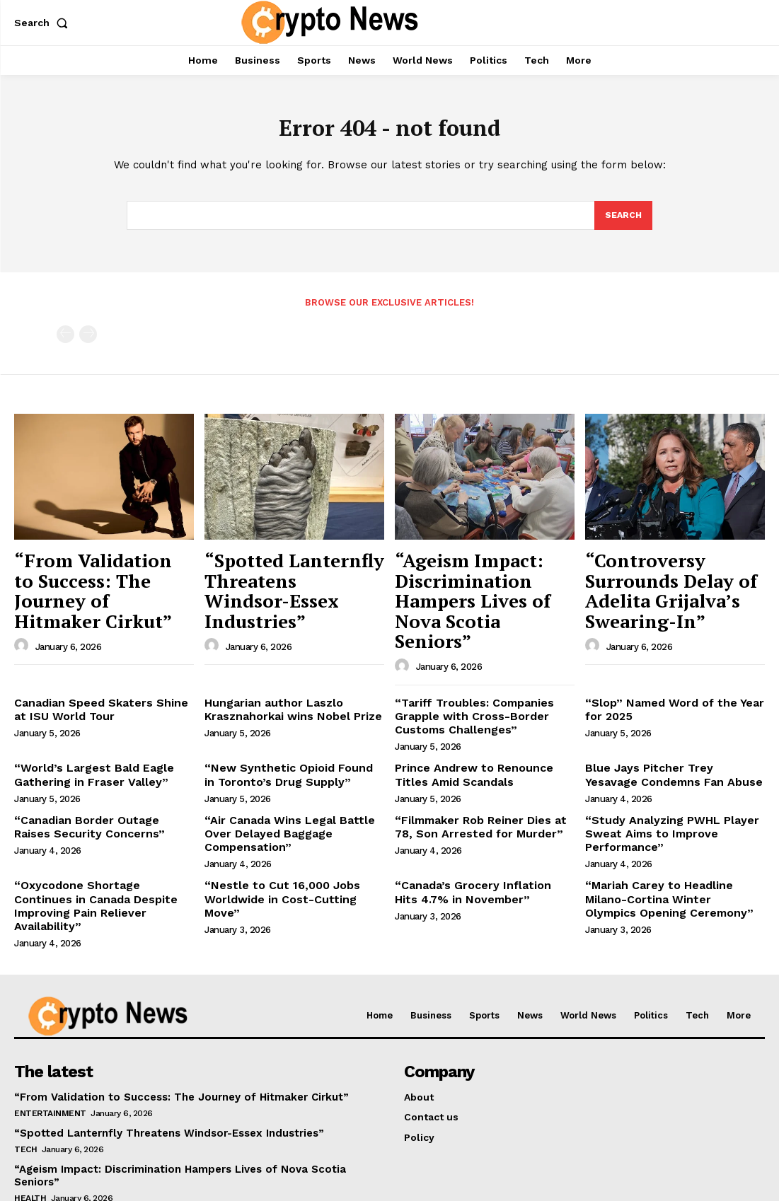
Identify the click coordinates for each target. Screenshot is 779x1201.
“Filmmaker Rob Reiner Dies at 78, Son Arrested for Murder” (481, 779)
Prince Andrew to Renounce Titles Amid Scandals (481, 731)
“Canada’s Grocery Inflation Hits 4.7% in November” (475, 840)
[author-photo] (23, 614)
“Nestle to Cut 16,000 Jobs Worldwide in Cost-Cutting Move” (288, 840)
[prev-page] (65, 339)
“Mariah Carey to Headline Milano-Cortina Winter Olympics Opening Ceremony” (671, 846)
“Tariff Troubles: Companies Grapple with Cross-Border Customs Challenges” (466, 676)
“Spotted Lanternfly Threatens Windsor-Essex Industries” (289, 576)
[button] (44, 22)
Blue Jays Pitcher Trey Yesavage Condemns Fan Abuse (666, 731)
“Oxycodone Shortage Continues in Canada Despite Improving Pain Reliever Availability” (103, 846)
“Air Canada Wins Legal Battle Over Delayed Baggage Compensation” (292, 779)
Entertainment (50, 1042)
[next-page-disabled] (88, 339)
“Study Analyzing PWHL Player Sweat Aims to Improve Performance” (662, 785)
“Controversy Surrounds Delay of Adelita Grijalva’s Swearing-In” (675, 576)
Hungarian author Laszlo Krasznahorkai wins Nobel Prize (283, 670)
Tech (25, 1078)
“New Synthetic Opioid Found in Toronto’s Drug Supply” (284, 731)
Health (30, 1114)
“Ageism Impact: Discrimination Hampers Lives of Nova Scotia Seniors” (478, 584)
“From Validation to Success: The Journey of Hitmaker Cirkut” (92, 576)
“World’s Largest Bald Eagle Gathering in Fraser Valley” (84, 731)
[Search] (622, 220)
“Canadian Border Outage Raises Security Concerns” (96, 779)
